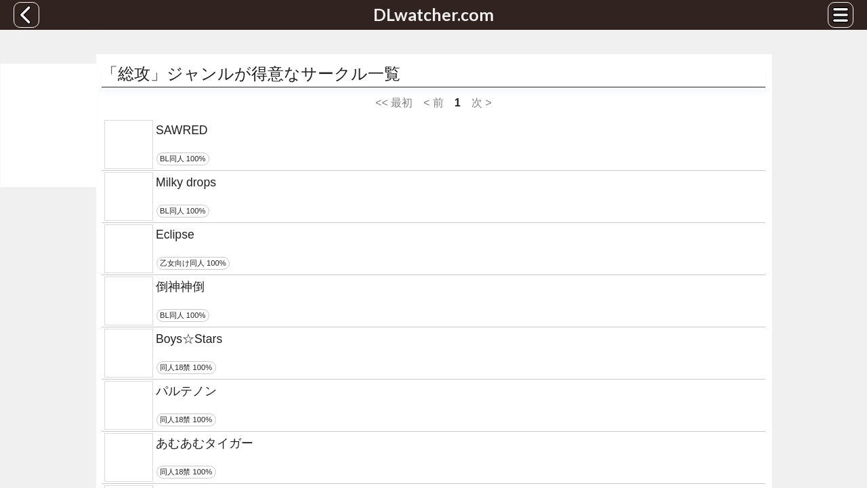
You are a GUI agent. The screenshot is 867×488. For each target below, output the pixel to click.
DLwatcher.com (433, 14)
